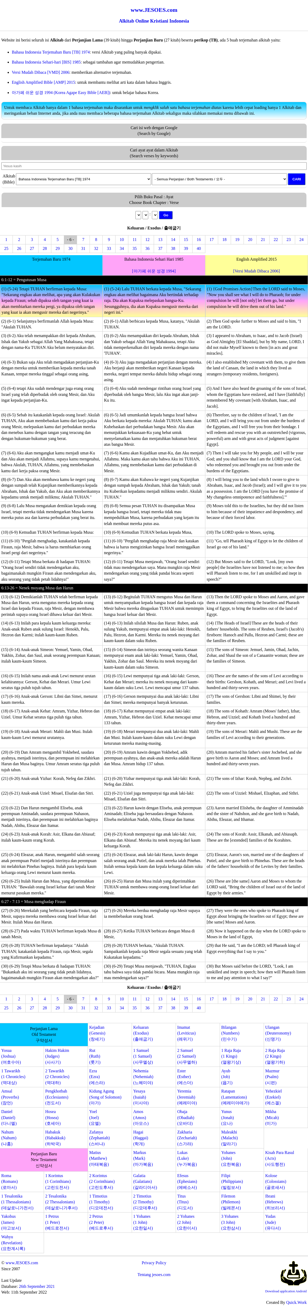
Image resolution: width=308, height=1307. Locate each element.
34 (122, 248)
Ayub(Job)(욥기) (227, 1077)
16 (199, 239)
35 (135, 248)
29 (58, 248)
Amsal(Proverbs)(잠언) (10, 1097)
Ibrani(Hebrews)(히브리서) (275, 1202)
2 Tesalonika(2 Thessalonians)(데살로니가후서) (61, 1202)
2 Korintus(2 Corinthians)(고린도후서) (102, 1181)
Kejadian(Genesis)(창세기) (97, 1033)
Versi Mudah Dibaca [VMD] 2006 (40, 72)
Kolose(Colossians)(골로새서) (275, 1181)
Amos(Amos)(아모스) (141, 1117)
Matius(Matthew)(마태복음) (99, 1158)
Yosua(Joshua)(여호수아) (11, 1056)
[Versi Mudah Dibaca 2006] (256, 271)
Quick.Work (296, 1302)
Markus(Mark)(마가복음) (143, 1158)
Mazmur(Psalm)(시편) (272, 1077)
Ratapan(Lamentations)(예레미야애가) (235, 1097)
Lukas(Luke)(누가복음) (187, 1158)
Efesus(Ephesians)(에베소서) (187, 1181)
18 (224, 239)
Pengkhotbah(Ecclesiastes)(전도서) (56, 1097)
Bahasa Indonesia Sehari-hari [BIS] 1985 (46, 62)
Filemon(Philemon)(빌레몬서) (231, 1202)
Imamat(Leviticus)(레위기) (186, 1033)
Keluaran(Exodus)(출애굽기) (143, 1033)
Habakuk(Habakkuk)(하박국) (55, 1138)
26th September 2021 (37, 1286)
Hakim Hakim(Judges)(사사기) (57, 1056)
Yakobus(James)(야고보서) (11, 1222)
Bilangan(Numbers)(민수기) (230, 1033)
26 (19, 248)
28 (45, 248)
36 (147, 248)
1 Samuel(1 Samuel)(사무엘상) (143, 1056)
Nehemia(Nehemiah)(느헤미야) (143, 1077)
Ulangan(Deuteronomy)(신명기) (278, 1033)
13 (160, 239)
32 (96, 248)
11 (134, 239)
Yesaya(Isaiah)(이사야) (141, 1097)
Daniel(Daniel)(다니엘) (9, 1117)
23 (289, 239)
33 (109, 248)
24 (301, 239)
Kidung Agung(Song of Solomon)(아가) (105, 1097)
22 (276, 239)
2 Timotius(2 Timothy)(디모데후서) (145, 1202)
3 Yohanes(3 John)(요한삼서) (231, 1222)
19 (237, 239)
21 (263, 239)
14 (173, 239)
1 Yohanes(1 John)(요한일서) (143, 1222)
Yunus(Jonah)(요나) (227, 1117)
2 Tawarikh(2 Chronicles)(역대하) (57, 1077)
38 (173, 248)
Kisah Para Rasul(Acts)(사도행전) (279, 1158)
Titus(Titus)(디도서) (185, 1202)
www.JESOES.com (22, 1263)
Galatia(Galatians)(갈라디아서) (145, 1181)
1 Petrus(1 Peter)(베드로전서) (57, 1222)
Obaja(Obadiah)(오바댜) (185, 1117)
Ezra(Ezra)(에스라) (97, 1077)
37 (160, 248)
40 (199, 248)
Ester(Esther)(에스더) (185, 1077)
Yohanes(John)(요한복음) (231, 1158)
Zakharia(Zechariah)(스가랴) (187, 1138)
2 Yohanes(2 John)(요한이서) (187, 1222)
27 (32, 248)
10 (122, 239)
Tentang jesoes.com (154, 1274)
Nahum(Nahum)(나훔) (8, 1138)
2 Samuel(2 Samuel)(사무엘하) (187, 1056)
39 (186, 248)
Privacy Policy (154, 1263)
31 (83, 248)
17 (212, 239)
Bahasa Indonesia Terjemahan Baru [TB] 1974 (51, 52)
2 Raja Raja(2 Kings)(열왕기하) (275, 1056)
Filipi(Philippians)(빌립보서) (232, 1181)
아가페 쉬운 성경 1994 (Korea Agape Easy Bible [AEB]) (61, 92)
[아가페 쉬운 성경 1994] (154, 271)
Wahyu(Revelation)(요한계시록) (13, 1243)
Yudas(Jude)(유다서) (273, 1222)
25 (6, 248)
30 (70, 248)
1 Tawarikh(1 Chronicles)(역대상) (13, 1077)
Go (165, 215)
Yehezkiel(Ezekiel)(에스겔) (273, 1097)
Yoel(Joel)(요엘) (95, 1117)
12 (147, 239)
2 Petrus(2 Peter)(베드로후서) (101, 1222)
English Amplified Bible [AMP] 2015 (43, 82)
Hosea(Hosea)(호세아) (53, 1117)
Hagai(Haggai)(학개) (140, 1138)
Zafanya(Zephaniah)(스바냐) (99, 1138)
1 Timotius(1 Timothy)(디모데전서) (101, 1202)
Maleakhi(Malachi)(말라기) (229, 1138)
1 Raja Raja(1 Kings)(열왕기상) (231, 1056)
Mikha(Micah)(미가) (272, 1117)
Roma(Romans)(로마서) (9, 1181)
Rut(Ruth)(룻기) (95, 1056)
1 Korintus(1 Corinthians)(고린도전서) (58, 1181)
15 (186, 239)
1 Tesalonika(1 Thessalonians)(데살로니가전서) (17, 1202)
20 (250, 239)
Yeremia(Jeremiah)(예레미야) (187, 1097)
